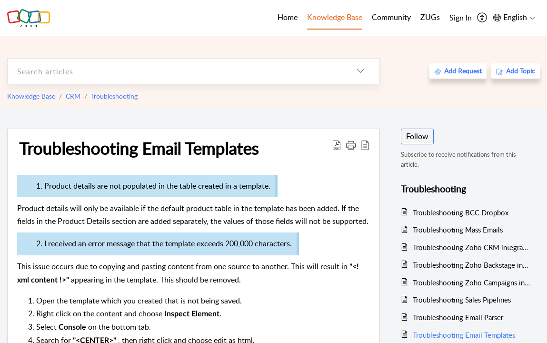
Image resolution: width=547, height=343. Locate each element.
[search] (174, 71)
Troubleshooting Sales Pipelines (462, 299)
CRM (73, 96)
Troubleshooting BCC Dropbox (460, 212)
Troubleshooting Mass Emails (458, 229)
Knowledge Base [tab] (334, 17)
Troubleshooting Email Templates (139, 148)
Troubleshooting (114, 96)
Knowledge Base (31, 96)
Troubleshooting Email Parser (458, 317)
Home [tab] (288, 17)
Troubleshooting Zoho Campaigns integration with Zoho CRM (471, 282)
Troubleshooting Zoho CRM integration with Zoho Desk (471, 247)
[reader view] (365, 145)
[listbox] (360, 71)
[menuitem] (461, 18)
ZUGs (430, 17)
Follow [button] (417, 136)
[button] (351, 145)
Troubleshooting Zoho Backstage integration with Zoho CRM (471, 265)
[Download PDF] (336, 145)
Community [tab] (391, 17)
